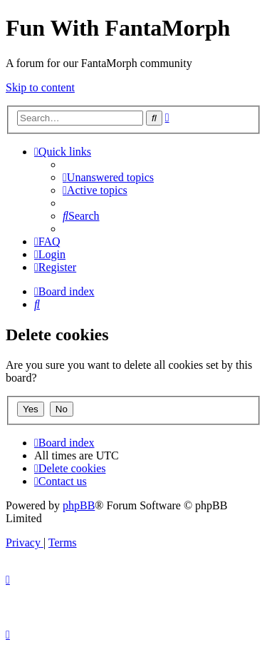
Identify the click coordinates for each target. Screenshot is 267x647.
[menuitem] (108, 177)
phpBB (79, 505)
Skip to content (40, 87)
